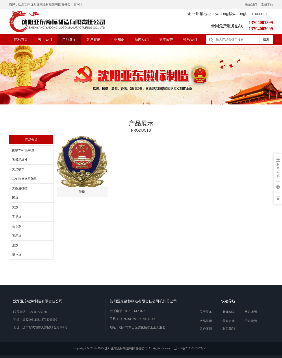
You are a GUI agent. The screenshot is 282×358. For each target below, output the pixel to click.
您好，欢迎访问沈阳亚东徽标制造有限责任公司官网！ (46, 4)
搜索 (266, 39)
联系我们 (190, 39)
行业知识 (117, 39)
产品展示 (69, 39)
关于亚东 (206, 312)
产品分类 (31, 139)
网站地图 (251, 312)
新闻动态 (142, 39)
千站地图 (251, 321)
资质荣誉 (166, 39)
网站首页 (21, 39)
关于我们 (45, 39)
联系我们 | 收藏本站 (259, 4)
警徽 (82, 191)
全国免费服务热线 (227, 26)
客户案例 (93, 39)
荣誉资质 (229, 321)
